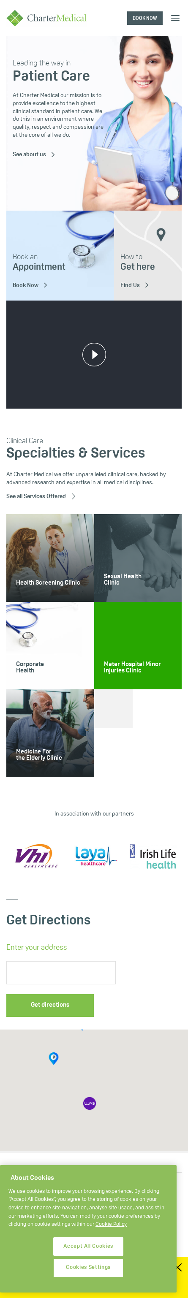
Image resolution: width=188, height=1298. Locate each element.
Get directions (50, 1005)
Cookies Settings (88, 1270)
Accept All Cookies (88, 1249)
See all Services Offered (36, 496)
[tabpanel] (94, 123)
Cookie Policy (111, 1227)
